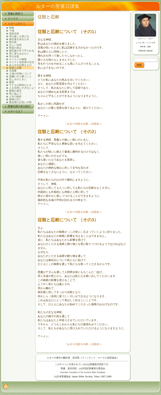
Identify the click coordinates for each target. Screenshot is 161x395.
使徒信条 (14, 33)
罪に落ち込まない (19, 53)
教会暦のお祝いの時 (20, 102)
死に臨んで (15, 93)
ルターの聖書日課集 (58, 6)
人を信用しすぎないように (21, 87)
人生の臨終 (15, 96)
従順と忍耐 (15, 67)
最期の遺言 (15, 90)
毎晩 (11, 27)
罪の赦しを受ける (19, 36)
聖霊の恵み (15, 47)
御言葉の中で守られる (21, 50)
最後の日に (15, 99)
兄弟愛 (13, 70)
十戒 (11, 30)
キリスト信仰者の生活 (21, 62)
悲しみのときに (18, 79)
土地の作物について (20, 73)
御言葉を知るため (19, 39)
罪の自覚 (14, 56)
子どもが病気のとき (20, 85)
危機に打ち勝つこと (20, 76)
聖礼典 (13, 42)
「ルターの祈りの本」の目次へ (83, 123)
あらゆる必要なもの (20, 65)
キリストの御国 (18, 59)
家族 (11, 82)
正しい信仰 (15, 44)
